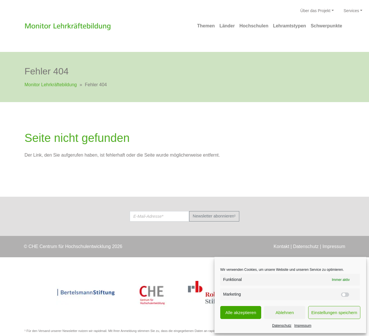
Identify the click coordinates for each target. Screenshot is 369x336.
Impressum (302, 326)
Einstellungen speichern (334, 312)
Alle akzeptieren (240, 312)
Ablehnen (285, 312)
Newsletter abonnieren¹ (214, 216)
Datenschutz (281, 326)
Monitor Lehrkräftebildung (51, 84)
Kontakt (281, 246)
